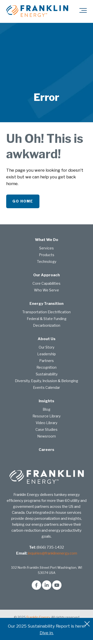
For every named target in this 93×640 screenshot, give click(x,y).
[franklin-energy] (37, 11)
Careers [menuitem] (46, 449)
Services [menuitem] (46, 248)
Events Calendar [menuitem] (46, 387)
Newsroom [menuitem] (46, 436)
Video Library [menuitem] (46, 423)
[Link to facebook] (36, 585)
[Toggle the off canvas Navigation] (83, 11)
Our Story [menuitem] (46, 347)
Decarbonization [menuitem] (46, 325)
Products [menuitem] (46, 255)
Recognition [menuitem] (46, 367)
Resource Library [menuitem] (46, 416)
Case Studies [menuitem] (46, 429)
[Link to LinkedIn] (46, 585)
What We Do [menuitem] (46, 240)
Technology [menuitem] (46, 261)
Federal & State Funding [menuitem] (46, 319)
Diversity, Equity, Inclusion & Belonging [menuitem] (46, 381)
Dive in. (47, 632)
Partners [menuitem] (46, 361)
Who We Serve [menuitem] (46, 290)
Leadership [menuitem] (46, 354)
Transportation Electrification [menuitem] (46, 312)
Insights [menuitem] (46, 401)
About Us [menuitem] (47, 339)
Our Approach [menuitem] (46, 275)
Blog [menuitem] (46, 409)
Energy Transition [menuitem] (46, 303)
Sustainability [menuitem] (47, 374)
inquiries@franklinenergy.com (52, 553)
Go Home (22, 201)
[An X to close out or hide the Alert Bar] (87, 623)
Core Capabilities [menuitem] (46, 283)
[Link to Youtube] (57, 585)
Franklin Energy (38, 617)
